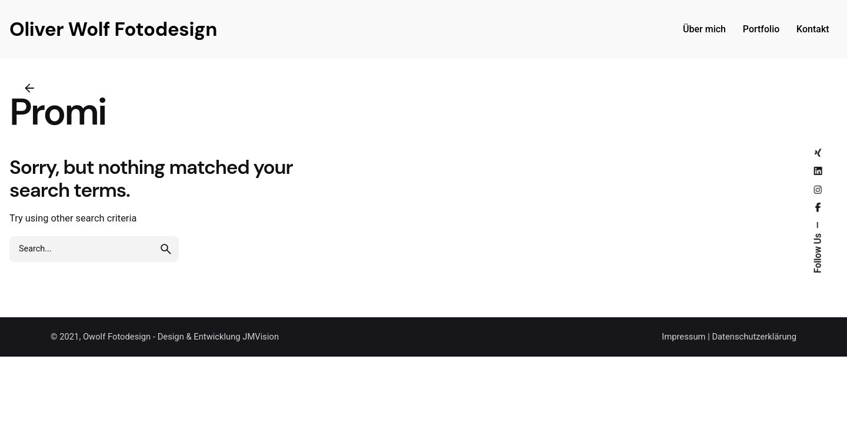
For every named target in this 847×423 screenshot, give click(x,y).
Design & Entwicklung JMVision (218, 336)
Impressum (683, 336)
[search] (166, 249)
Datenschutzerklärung (754, 336)
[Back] (29, 88)
